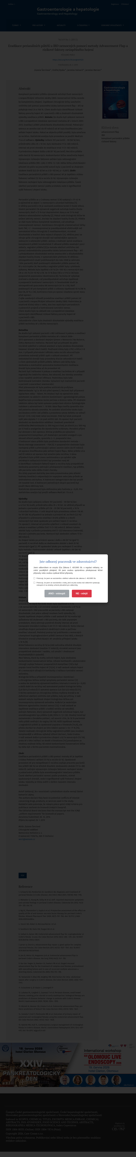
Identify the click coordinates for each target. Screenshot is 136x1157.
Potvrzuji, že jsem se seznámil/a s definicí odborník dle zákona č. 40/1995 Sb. (64, 578)
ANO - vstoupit (56, 593)
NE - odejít (82, 593)
